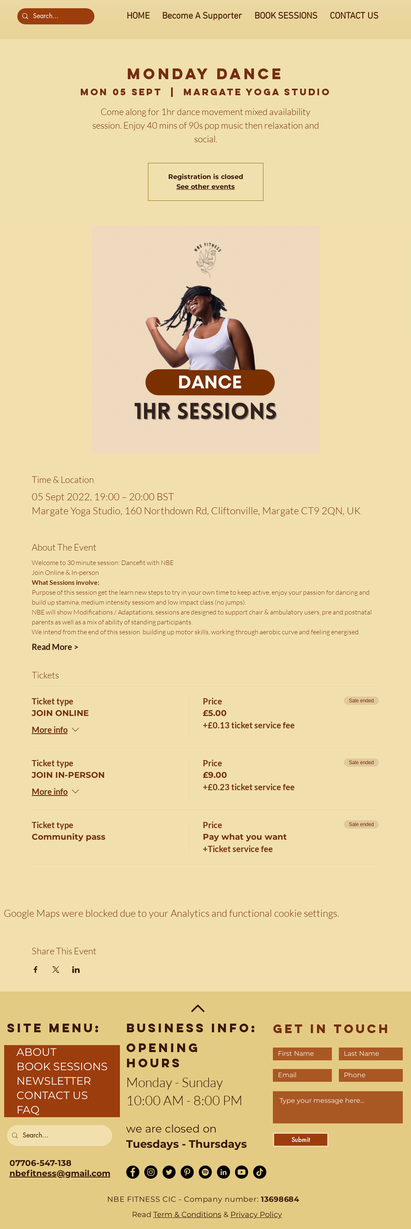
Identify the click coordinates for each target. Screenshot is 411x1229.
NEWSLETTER (53, 1081)
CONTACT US (52, 1095)
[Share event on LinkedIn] (76, 969)
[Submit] (301, 1139)
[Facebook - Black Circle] (132, 1172)
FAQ (28, 1109)
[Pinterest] (187, 1172)
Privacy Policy (256, 1214)
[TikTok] (259, 1172)
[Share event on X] (56, 969)
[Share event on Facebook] (36, 969)
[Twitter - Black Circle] (169, 1172)
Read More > (55, 647)
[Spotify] (205, 1172)
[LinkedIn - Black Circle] (223, 1172)
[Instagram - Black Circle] (150, 1172)
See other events (205, 187)
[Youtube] (241, 1172)
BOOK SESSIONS (62, 1066)
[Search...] (55, 16)
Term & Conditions (187, 1214)
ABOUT (36, 1052)
